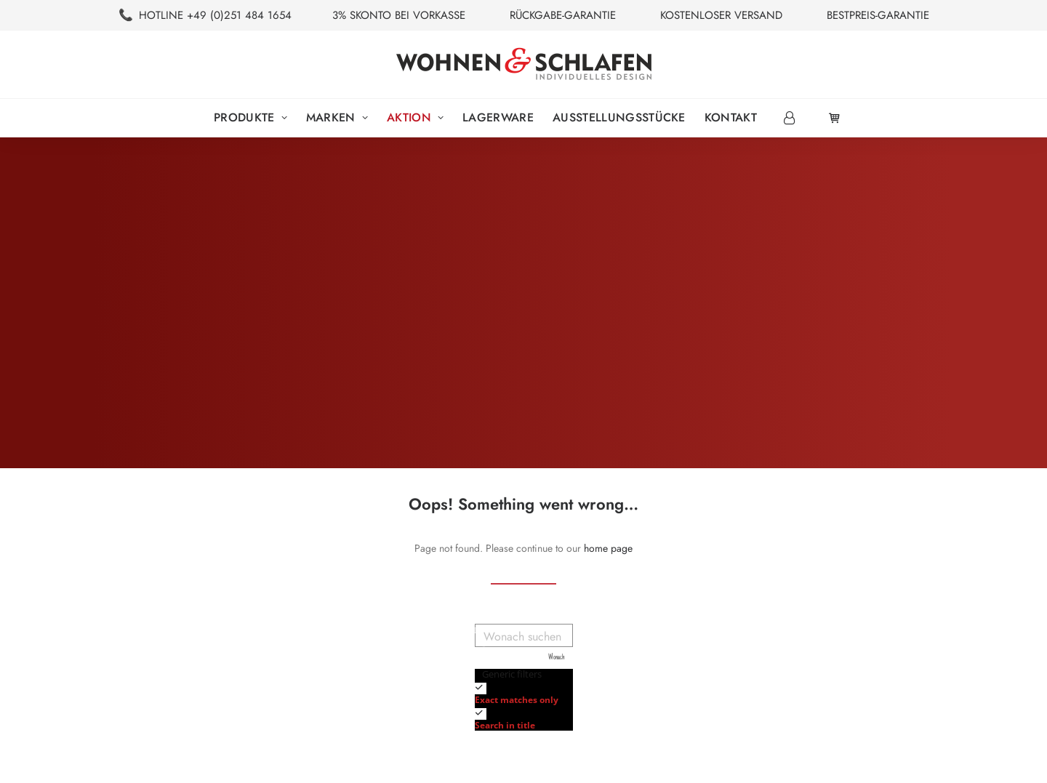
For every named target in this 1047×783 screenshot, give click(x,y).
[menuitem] (250, 117)
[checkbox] (547, 692)
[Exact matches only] (480, 688)
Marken (337, 117)
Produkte (250, 117)
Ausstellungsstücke (619, 117)
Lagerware (498, 117)
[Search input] (525, 635)
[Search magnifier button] (561, 658)
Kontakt (731, 117)
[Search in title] (480, 714)
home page (608, 548)
